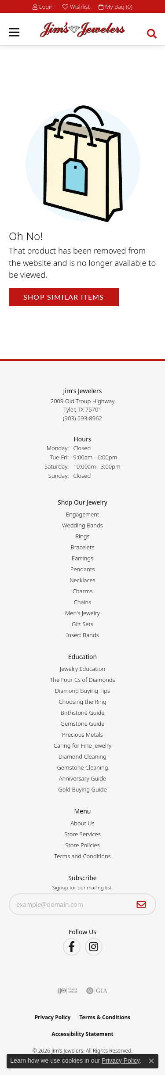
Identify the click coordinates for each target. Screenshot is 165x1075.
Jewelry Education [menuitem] (82, 669)
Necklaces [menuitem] (82, 580)
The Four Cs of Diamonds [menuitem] (82, 680)
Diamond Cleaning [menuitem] (82, 756)
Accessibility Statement (82, 1034)
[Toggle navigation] (14, 32)
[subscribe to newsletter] (141, 904)
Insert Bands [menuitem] (82, 635)
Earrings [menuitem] (82, 558)
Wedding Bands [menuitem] (82, 525)
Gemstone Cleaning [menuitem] (82, 767)
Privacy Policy (53, 1017)
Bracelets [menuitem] (82, 547)
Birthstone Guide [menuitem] (82, 713)
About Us (82, 823)
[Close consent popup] (151, 1061)
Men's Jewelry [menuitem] (82, 613)
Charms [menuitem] (83, 591)
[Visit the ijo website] (67, 990)
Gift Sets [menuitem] (82, 624)
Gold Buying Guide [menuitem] (82, 789)
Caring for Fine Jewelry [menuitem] (82, 745)
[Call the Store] (82, 418)
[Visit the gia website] (96, 990)
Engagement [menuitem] (82, 514)
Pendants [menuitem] (82, 569)
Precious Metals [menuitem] (82, 734)
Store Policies (82, 845)
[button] (43, 6)
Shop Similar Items (63, 297)
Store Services (82, 834)
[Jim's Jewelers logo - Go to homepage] (82, 30)
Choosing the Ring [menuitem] (82, 702)
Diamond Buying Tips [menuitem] (82, 691)
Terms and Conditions (82, 856)
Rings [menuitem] (82, 536)
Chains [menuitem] (83, 602)
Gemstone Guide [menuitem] (83, 723)
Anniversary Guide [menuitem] (82, 778)
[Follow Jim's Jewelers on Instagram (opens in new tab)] (94, 947)
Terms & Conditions (104, 1017)
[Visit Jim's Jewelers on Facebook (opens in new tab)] (72, 947)
